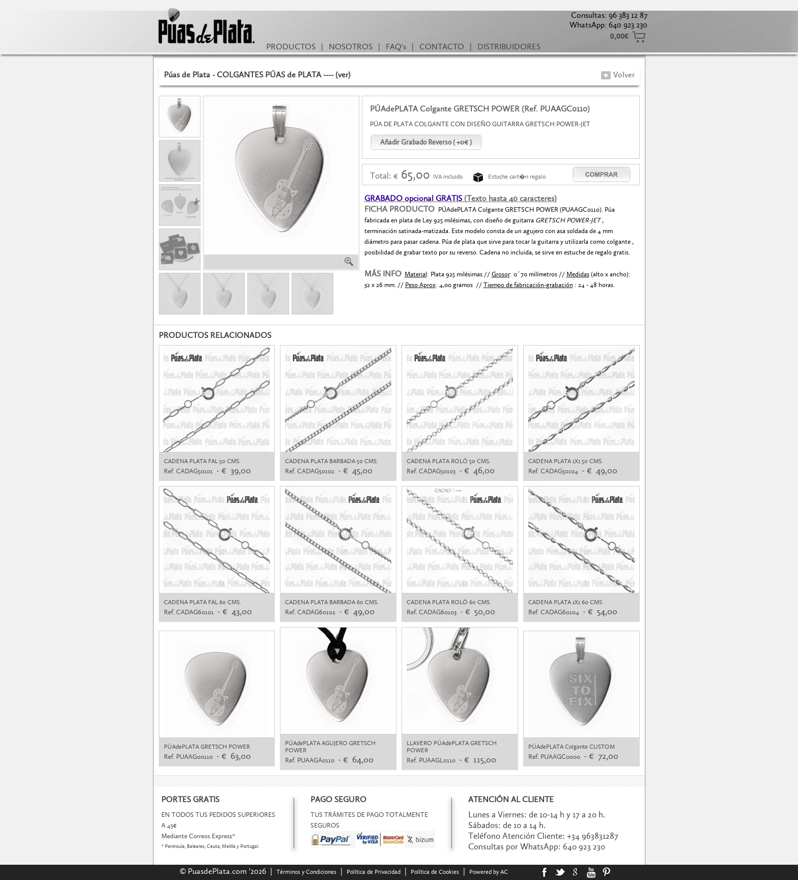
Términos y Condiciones (306, 871)
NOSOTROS (351, 46)
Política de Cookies (435, 871)
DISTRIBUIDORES (508, 46)
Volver (618, 74)
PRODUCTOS (291, 46)
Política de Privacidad (374, 871)
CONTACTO (441, 46)
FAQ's (396, 46)
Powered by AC (489, 871)
